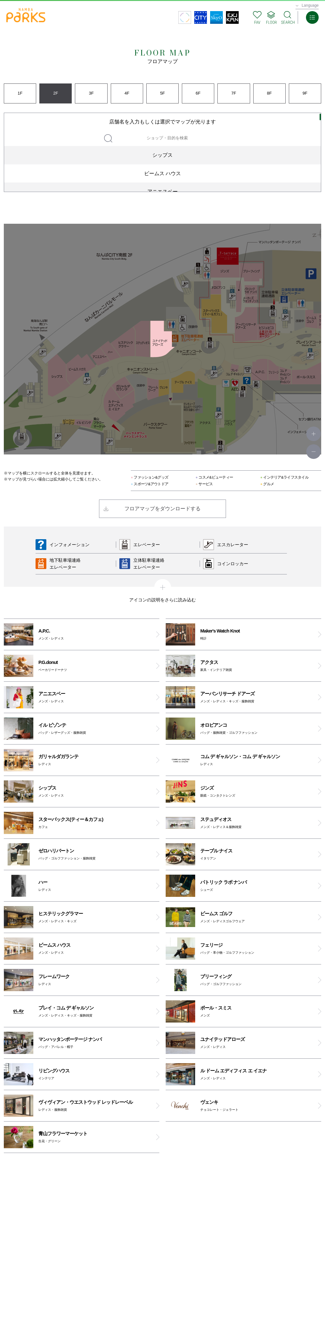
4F (126, 93)
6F (198, 93)
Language (310, 5)
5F (162, 93)
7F (233, 93)
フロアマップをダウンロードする (162, 508)
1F (20, 93)
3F (91, 93)
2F (55, 93)
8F (269, 93)
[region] (162, 152)
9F (304, 93)
